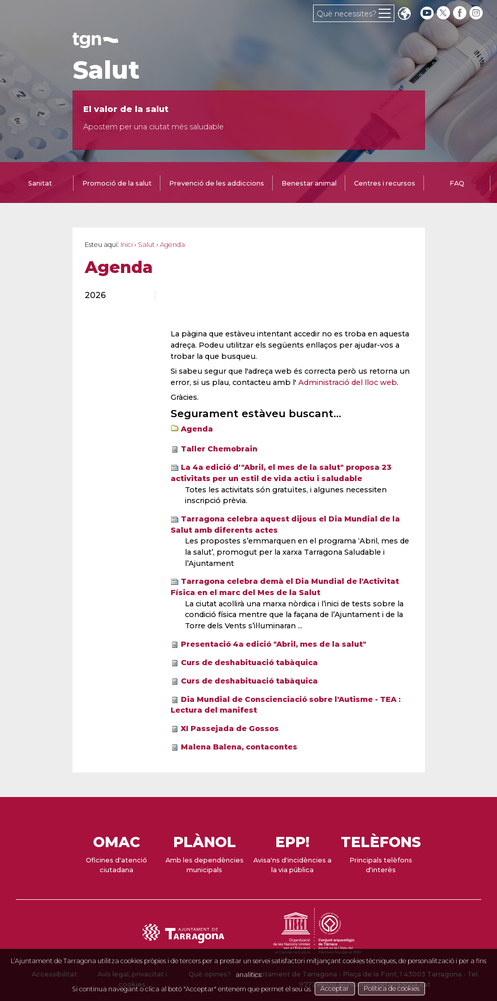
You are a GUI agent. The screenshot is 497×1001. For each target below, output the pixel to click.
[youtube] (427, 13)
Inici (127, 244)
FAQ (456, 183)
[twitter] (444, 13)
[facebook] (461, 13)
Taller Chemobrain (219, 448)
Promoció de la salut (117, 183)
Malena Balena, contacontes (239, 747)
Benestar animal (309, 183)
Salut (106, 70)
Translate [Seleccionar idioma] (404, 14)
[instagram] (477, 13)
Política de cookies (404, 988)
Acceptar (346, 988)
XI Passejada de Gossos (230, 728)
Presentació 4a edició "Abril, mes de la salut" (273, 644)
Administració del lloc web (347, 382)
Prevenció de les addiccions (216, 183)
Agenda (197, 429)
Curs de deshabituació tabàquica (249, 662)
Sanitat (40, 183)
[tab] (40, 184)
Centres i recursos (384, 183)
